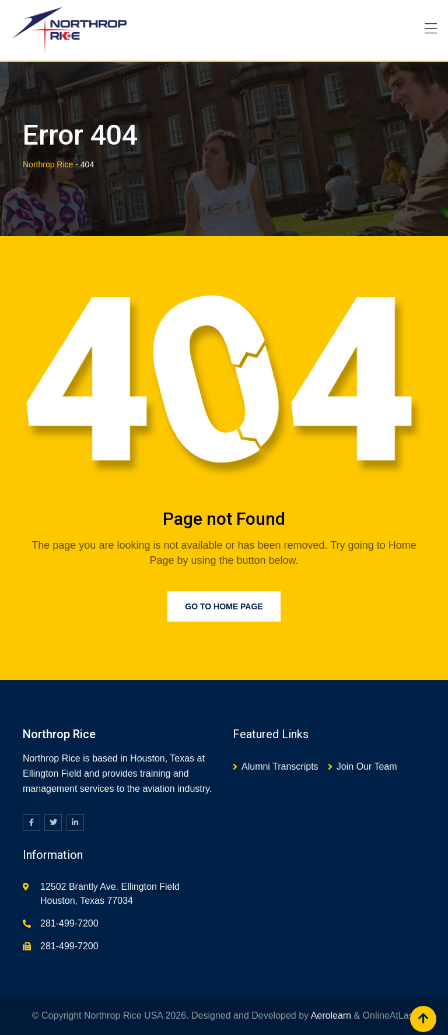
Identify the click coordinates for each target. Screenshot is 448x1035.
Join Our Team (367, 766)
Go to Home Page (223, 606)
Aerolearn (331, 1015)
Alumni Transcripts (280, 766)
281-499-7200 (69, 923)
